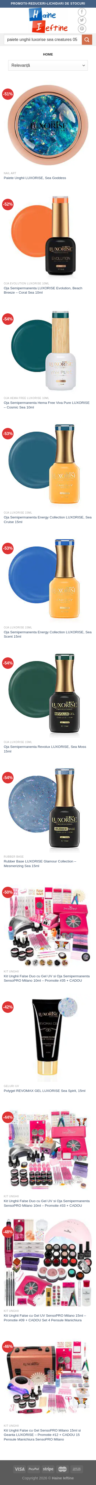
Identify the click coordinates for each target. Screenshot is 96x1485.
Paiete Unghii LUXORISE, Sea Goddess (35, 178)
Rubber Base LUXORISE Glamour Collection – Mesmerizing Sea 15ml (40, 863)
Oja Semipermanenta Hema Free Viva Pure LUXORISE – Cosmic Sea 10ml (47, 405)
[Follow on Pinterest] (82, 29)
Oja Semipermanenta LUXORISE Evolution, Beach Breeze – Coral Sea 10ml (43, 290)
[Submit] (87, 40)
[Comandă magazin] (48, 65)
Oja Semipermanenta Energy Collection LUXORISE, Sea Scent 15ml (48, 634)
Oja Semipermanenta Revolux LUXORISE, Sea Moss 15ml (45, 749)
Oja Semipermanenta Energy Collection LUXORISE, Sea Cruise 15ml (48, 519)
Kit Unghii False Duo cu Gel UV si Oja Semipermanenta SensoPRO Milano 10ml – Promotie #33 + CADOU (47, 1203)
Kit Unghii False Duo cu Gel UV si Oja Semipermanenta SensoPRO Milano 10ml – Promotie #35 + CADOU (47, 978)
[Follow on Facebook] (82, 12)
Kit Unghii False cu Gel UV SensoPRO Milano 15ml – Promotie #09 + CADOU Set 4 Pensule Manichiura (45, 1318)
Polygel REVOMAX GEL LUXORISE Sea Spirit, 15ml (45, 1091)
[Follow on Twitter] (82, 20)
